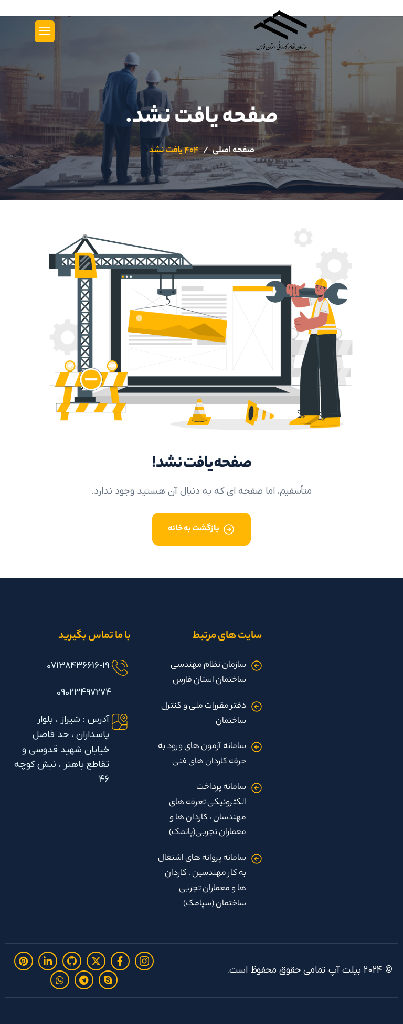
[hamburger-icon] (45, 31)
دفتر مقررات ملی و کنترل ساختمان (203, 714)
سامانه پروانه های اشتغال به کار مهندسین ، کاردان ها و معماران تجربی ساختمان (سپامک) (202, 881)
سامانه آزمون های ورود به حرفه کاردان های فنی (202, 754)
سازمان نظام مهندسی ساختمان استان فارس (208, 673)
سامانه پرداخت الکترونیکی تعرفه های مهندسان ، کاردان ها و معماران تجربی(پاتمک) (207, 810)
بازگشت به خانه (193, 529)
